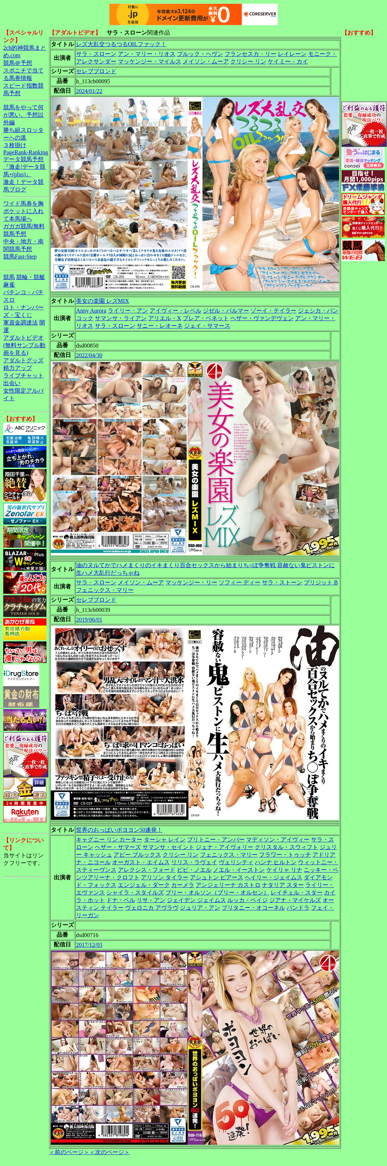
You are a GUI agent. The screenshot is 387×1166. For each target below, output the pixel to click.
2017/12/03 (89, 945)
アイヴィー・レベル (175, 311)
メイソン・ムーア (206, 61)
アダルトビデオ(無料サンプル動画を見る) (24, 345)
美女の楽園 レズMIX (102, 301)
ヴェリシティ (236, 862)
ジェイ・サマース (207, 326)
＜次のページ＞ (109, 1152)
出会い (12, 383)
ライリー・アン (128, 311)
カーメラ (182, 885)
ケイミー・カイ (288, 61)
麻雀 (9, 285)
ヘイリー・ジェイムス (273, 877)
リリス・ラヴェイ (194, 862)
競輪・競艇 (30, 277)
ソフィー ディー (240, 582)
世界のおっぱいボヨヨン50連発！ (119, 830)
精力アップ (17, 368)
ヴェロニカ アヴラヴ (151, 908)
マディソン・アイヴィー (278, 839)
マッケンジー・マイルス (149, 61)
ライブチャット (23, 375)
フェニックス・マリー (105, 590)
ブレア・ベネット (206, 318)
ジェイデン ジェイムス (196, 900)
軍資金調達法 (20, 322)
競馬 (9, 277)
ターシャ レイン (165, 839)
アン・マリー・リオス (146, 54)
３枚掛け (14, 145)
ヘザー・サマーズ (118, 847)
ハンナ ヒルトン (276, 862)
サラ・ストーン (282, 582)
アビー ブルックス (137, 855)
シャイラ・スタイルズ (135, 892)
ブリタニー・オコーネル (253, 908)
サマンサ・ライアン (121, 318)
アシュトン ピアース (216, 877)
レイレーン (292, 54)
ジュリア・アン (200, 908)
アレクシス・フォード (146, 870)
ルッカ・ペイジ (247, 900)
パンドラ (298, 908)
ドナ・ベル (120, 900)
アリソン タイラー (164, 877)
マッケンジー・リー (191, 582)
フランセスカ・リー (250, 54)
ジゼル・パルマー (226, 311)
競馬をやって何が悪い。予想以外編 (23, 114)
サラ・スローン (96, 54)
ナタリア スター (283, 885)
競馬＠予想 (17, 63)
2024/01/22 (89, 91)
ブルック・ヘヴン (200, 54)
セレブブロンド (96, 71)
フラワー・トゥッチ (285, 855)
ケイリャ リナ (284, 870)
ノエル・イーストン (239, 870)
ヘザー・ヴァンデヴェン (262, 318)
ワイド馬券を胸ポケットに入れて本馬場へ (23, 211)
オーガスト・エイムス (141, 862)
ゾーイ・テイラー (273, 311)
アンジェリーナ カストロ (228, 885)
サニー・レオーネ (160, 326)
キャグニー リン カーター (109, 839)
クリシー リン (248, 61)
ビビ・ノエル (194, 870)
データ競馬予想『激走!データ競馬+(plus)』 (24, 166)
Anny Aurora (91, 311)
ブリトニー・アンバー (216, 839)
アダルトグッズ (23, 360)
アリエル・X (164, 318)
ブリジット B (321, 582)
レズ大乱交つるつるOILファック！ (121, 44)
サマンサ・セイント (168, 847)
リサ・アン (151, 900)
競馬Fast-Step (19, 256)
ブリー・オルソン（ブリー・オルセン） (217, 892)
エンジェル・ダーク (144, 885)
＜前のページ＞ (69, 1152)
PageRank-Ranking (25, 152)
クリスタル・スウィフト (286, 847)
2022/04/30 (89, 355)
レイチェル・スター (296, 892)
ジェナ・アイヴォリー (224, 847)
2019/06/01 (89, 620)
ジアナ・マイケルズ (295, 900)
